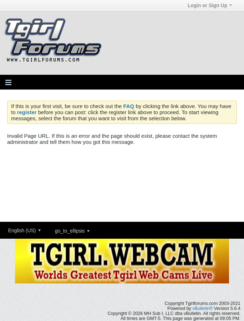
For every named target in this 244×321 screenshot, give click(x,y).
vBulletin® (202, 308)
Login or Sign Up (210, 5)
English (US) (24, 230)
